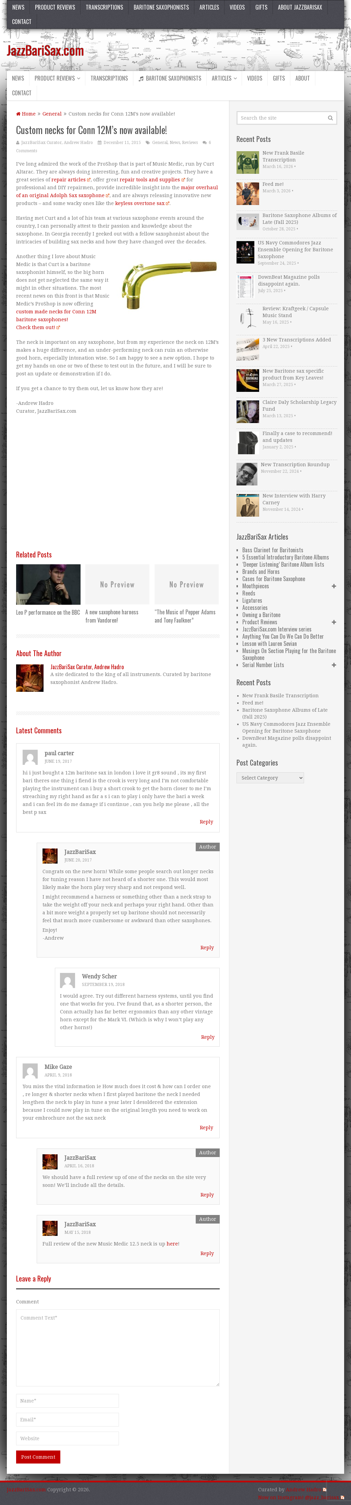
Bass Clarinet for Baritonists (272, 550)
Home (26, 114)
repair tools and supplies (151, 179)
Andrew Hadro (306, 1489)
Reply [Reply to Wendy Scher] (208, 1037)
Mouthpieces (255, 586)
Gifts (261, 7)
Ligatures (252, 600)
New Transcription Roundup (295, 464)
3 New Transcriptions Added (297, 339)
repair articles (70, 179)
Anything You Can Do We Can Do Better (283, 636)
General (52, 114)
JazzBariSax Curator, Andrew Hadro (57, 142)
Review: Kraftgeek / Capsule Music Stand (296, 312)
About (302, 78)
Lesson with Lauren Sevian (269, 643)
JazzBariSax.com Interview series (277, 629)
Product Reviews (55, 7)
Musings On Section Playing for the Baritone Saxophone (289, 654)
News (18, 7)
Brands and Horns (261, 571)
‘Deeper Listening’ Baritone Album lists (283, 564)
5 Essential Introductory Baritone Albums (285, 557)
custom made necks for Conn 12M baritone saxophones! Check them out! (56, 319)
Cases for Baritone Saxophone (273, 579)
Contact (22, 21)
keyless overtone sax (141, 203)
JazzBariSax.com (45, 49)
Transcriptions (104, 7)
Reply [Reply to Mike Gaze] (206, 1127)
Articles (209, 7)
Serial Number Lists (263, 665)
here (172, 1244)
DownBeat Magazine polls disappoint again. (289, 280)
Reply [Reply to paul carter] (206, 821)
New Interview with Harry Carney (294, 499)
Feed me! (273, 184)
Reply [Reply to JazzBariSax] (207, 947)
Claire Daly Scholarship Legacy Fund (300, 405)
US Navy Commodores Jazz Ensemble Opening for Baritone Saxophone (295, 249)
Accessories (255, 607)
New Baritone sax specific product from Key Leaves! (293, 374)
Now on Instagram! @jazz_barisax (301, 1497)
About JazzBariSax (300, 7)
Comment (27, 1301)
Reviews (190, 142)
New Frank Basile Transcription (283, 156)
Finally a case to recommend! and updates (297, 437)
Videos (237, 7)
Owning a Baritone (261, 615)
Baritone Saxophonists (161, 7)
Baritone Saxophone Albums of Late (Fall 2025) (300, 219)
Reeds (248, 593)
